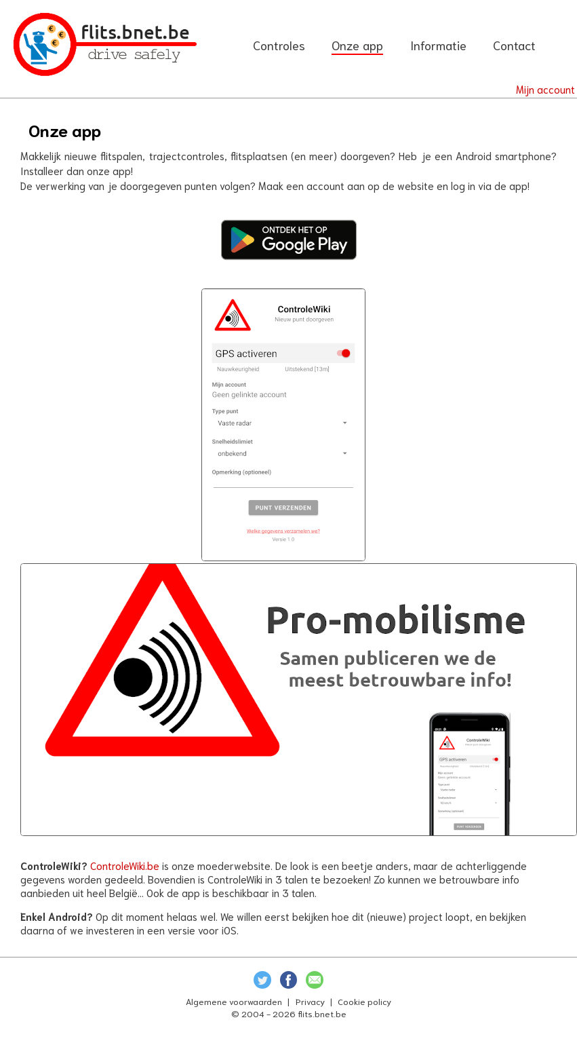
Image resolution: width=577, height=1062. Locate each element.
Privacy (310, 1000)
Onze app (357, 45)
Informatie (438, 45)
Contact (514, 45)
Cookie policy (364, 1000)
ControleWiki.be (124, 865)
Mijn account (545, 89)
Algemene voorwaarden (234, 1000)
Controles (279, 45)
